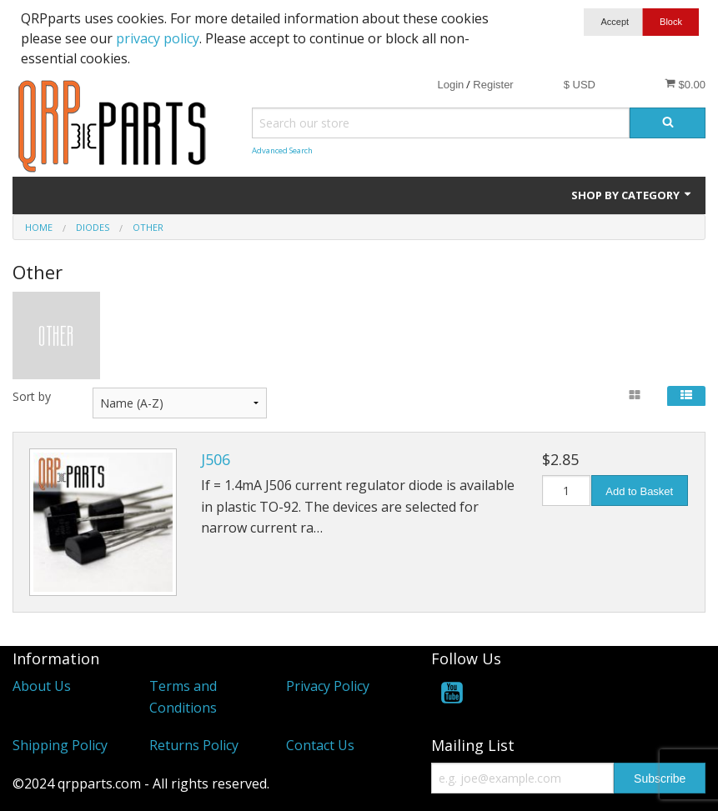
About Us (42, 686)
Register (493, 84)
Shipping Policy (60, 745)
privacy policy (157, 38)
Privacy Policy (327, 686)
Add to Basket (639, 491)
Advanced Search (282, 150)
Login (450, 84)
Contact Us (320, 745)
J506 (215, 459)
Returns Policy (193, 745)
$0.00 (685, 84)
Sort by (32, 396)
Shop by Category (632, 195)
